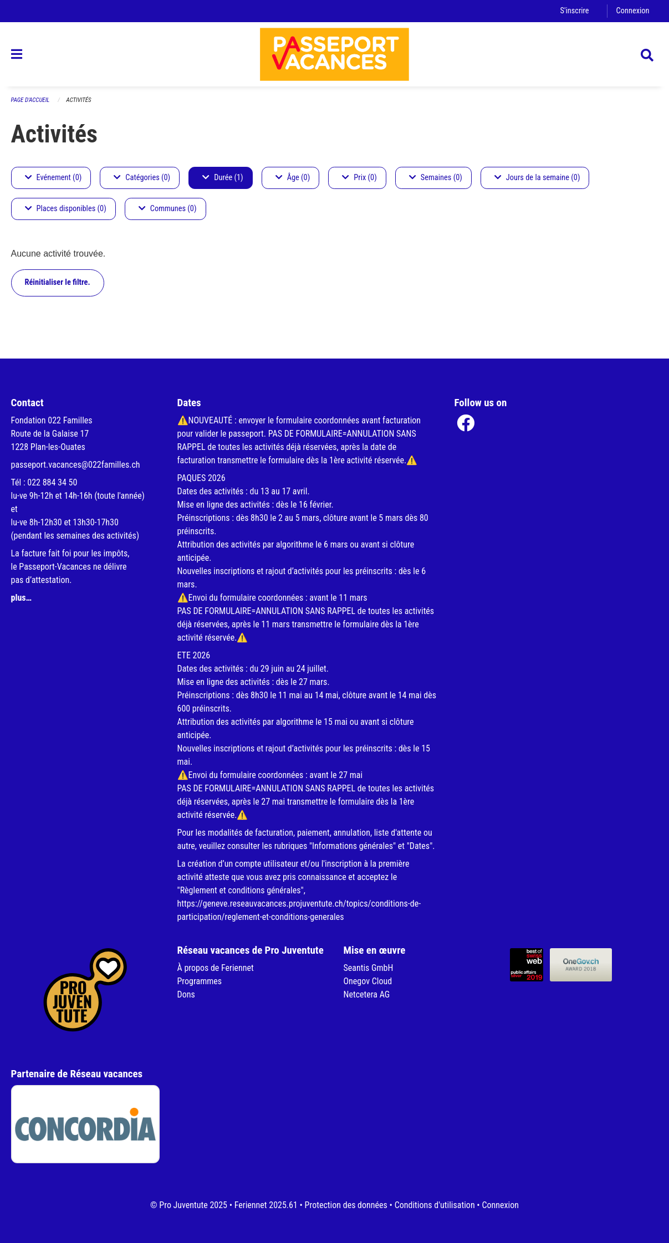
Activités (79, 100)
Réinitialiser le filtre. (57, 282)
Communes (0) (168, 208)
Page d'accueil (30, 100)
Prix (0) (359, 177)
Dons (186, 994)
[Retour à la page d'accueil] (335, 54)
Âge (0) (292, 177)
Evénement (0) (53, 177)
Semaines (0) (435, 177)
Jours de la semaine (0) (537, 177)
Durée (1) (222, 177)
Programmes (199, 981)
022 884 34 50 (52, 482)
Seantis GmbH (369, 968)
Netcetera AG (367, 994)
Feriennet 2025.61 (266, 1205)
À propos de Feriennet (215, 968)
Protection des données (346, 1205)
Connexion (633, 11)
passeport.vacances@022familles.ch (75, 464)
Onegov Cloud (368, 981)
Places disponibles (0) (65, 208)
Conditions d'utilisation (435, 1205)
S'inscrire (574, 11)
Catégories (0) (142, 177)
